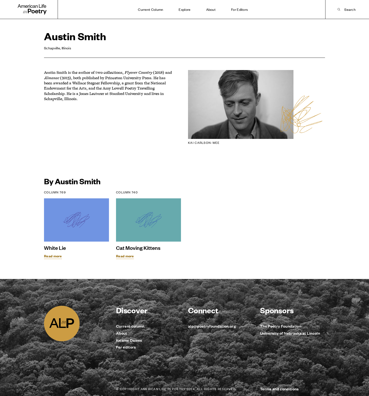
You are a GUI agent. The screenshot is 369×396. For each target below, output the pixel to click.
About (211, 9)
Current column (130, 326)
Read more (53, 256)
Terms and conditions (279, 389)
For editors (126, 347)
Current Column (150, 9)
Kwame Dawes (129, 340)
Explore (184, 9)
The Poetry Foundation (280, 326)
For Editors (239, 9)
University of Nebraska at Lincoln (290, 333)
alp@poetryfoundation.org (212, 326)
